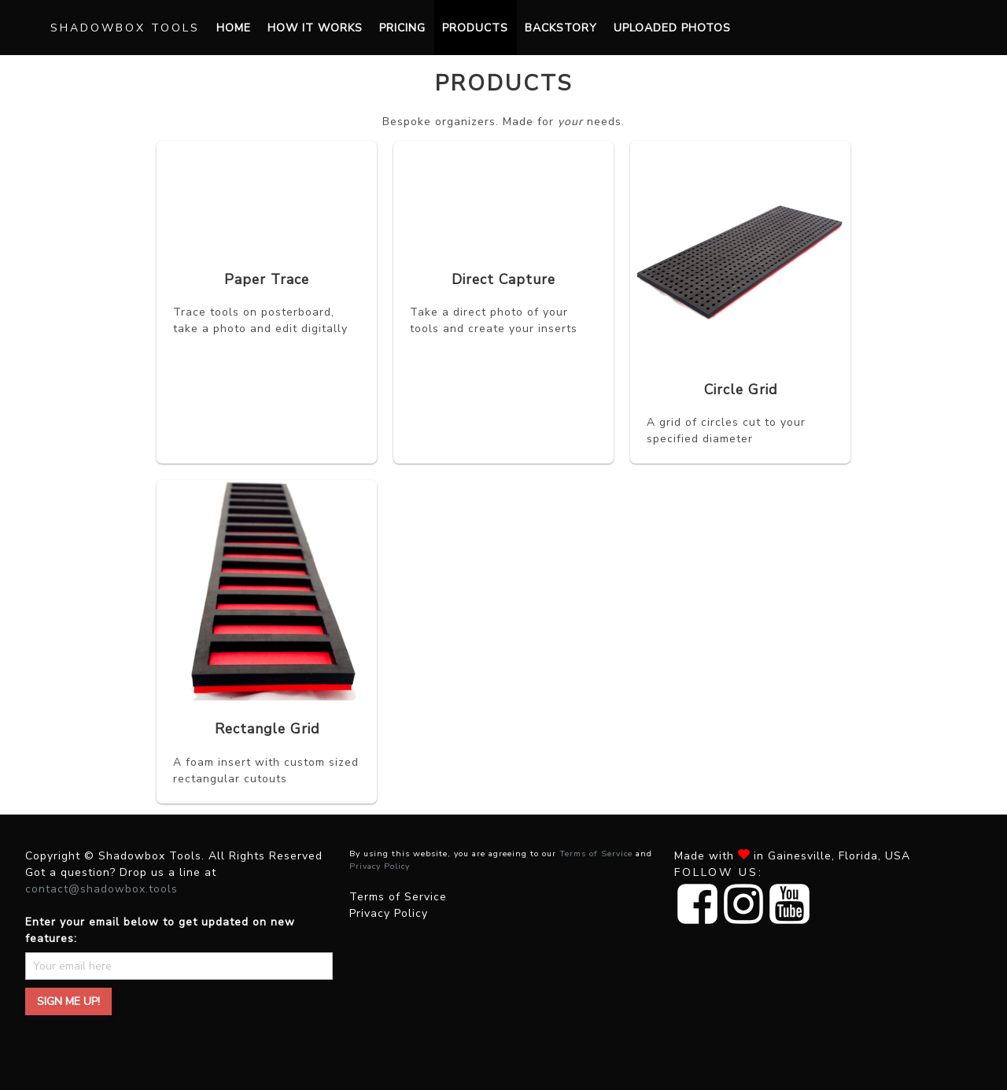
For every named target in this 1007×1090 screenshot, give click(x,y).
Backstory (561, 27)
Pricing (402, 27)
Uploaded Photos (672, 27)
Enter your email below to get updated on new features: (160, 930)
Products (475, 27)
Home (233, 27)
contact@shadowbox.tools (101, 888)
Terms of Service (596, 853)
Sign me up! (68, 1001)
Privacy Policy (379, 866)
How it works (315, 27)
